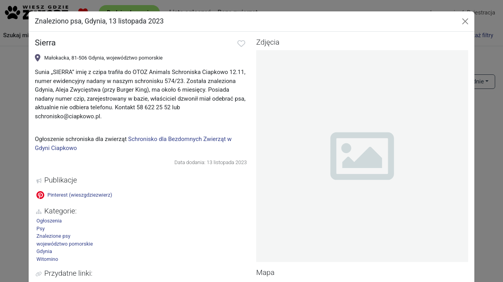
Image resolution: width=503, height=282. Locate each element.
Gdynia (44, 251)
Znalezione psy (53, 236)
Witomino (47, 259)
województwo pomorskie (64, 244)
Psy (40, 228)
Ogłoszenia (49, 221)
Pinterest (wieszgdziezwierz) (74, 195)
